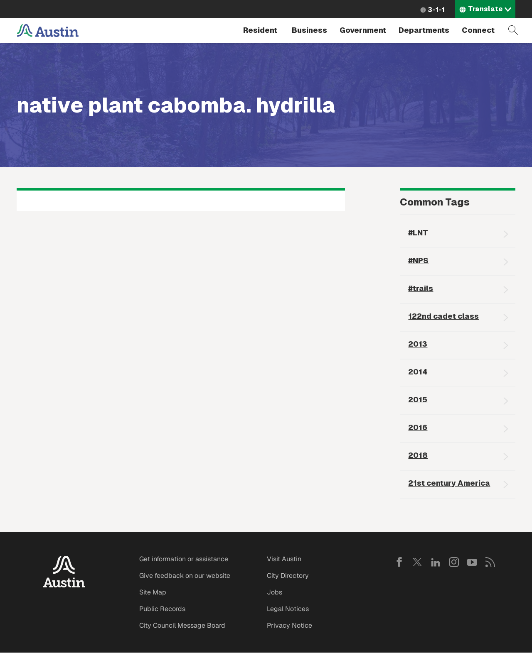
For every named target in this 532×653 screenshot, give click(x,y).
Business (309, 30)
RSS (490, 562)
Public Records (162, 608)
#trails (420, 288)
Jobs (274, 592)
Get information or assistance (183, 559)
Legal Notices (288, 608)
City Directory (288, 575)
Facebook (399, 562)
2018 (418, 455)
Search (513, 30)
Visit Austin (284, 559)
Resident (260, 30)
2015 (417, 399)
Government (363, 30)
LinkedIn (436, 562)
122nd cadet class (443, 316)
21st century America (449, 483)
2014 (418, 372)
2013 (417, 344)
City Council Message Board (182, 625)
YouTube (472, 562)
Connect (478, 30)
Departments (424, 30)
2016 (417, 427)
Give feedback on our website (184, 575)
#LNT (418, 232)
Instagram (454, 562)
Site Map (152, 592)
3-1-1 (436, 9)
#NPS (418, 260)
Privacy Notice (289, 625)
